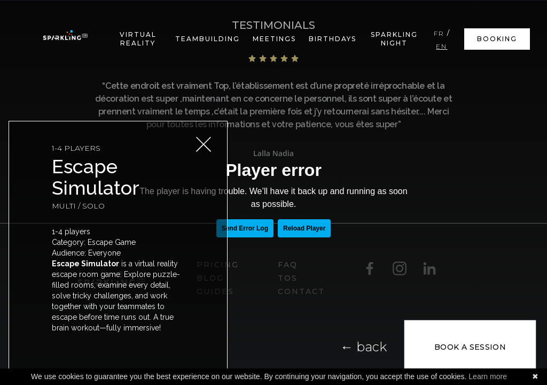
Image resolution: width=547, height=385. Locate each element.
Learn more (487, 376)
